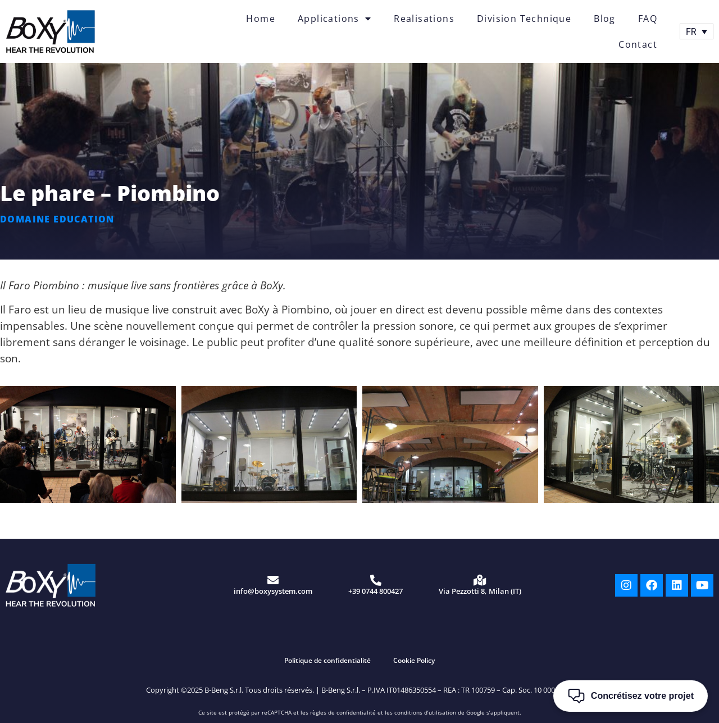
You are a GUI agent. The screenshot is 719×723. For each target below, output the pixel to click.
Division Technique (524, 18)
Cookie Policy (414, 660)
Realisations (424, 18)
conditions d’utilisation (425, 712)
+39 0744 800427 (375, 591)
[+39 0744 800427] (375, 580)
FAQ (647, 18)
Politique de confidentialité (327, 660)
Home (260, 18)
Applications (334, 18)
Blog (605, 18)
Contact (637, 44)
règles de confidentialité (343, 712)
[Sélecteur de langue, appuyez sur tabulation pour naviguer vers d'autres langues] (696, 32)
